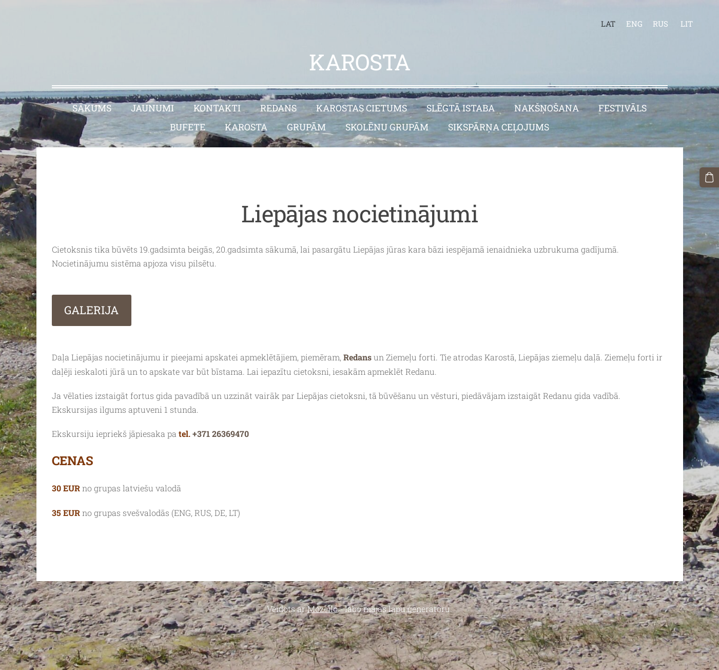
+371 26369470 (220, 433)
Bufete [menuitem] (187, 127)
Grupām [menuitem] (306, 127)
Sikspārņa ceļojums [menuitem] (498, 127)
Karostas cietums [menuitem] (361, 108)
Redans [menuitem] (278, 108)
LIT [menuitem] (687, 23)
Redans (358, 357)
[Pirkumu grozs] (709, 177)
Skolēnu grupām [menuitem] (387, 127)
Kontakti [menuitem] (217, 108)
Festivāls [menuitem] (622, 108)
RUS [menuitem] (660, 23)
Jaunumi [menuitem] (152, 108)
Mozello (322, 608)
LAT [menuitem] (608, 23)
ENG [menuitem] (634, 23)
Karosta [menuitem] (246, 127)
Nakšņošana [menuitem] (546, 108)
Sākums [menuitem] (91, 108)
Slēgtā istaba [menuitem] (460, 108)
